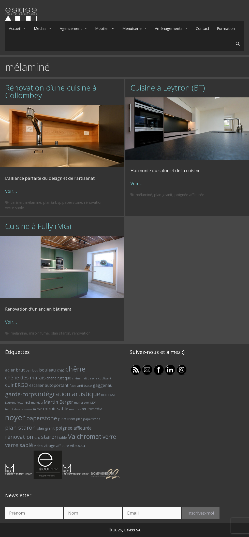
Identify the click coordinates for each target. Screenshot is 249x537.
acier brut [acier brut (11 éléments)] (15, 370)
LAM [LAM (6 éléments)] (111, 395)
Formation (226, 28)
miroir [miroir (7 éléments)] (37, 409)
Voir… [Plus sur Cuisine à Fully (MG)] (11, 322)
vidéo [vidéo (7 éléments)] (38, 445)
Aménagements (173, 28)
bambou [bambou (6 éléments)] (32, 370)
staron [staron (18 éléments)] (49, 436)
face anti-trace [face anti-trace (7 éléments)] (80, 385)
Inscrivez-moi (200, 513)
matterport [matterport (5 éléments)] (81, 402)
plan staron (60, 333)
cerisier (17, 202)
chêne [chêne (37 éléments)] (75, 369)
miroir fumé (39, 333)
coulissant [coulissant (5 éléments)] (104, 378)
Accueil (19, 28)
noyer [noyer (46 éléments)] (15, 417)
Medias (45, 28)
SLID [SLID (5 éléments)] (37, 438)
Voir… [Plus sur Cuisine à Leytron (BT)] (136, 183)
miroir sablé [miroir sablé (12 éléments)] (55, 408)
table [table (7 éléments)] (63, 437)
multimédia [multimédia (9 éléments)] (92, 408)
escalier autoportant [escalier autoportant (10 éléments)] (48, 385)
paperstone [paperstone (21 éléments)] (41, 418)
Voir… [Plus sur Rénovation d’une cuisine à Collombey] (11, 191)
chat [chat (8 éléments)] (60, 370)
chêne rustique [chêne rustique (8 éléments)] (59, 378)
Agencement (75, 28)
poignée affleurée (189, 194)
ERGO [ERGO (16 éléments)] (21, 384)
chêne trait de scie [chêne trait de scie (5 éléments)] (84, 378)
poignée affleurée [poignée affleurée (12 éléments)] (74, 428)
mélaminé (33, 202)
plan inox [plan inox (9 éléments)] (66, 418)
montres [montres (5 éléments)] (75, 409)
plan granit (163, 194)
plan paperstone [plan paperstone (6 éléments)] (88, 419)
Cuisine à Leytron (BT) (167, 87)
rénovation (93, 202)
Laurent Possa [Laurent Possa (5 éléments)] (14, 402)
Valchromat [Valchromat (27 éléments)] (84, 436)
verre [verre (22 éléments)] (109, 437)
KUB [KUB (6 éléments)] (104, 395)
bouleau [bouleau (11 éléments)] (47, 370)
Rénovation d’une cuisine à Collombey (50, 91)
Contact (202, 28)
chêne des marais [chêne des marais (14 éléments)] (25, 377)
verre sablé (14, 207)
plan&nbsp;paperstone (62, 202)
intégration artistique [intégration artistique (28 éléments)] (69, 393)
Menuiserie (136, 28)
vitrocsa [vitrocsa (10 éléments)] (77, 445)
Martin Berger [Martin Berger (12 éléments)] (58, 402)
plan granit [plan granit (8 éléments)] (46, 428)
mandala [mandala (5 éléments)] (37, 402)
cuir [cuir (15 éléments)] (9, 384)
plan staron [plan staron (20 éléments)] (20, 427)
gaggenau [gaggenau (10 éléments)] (102, 385)
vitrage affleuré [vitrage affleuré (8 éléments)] (56, 445)
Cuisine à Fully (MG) (38, 226)
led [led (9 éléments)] (27, 402)
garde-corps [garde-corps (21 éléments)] (21, 394)
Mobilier (107, 28)
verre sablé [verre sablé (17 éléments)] (19, 445)
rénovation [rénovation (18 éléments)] (19, 436)
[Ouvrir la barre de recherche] (237, 43)
